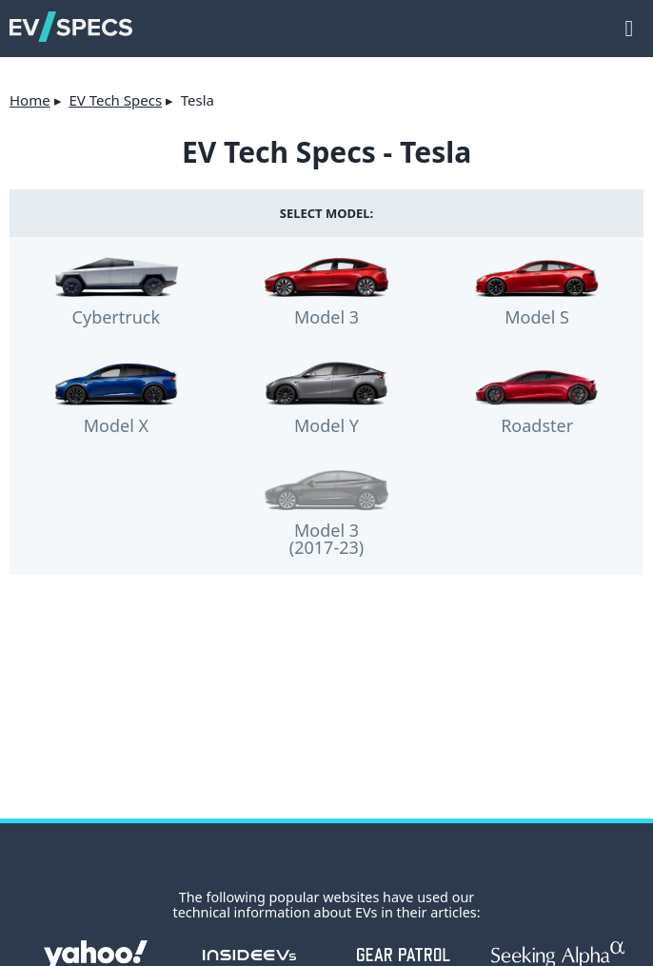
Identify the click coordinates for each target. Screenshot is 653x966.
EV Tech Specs (115, 99)
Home (30, 99)
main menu (629, 19)
